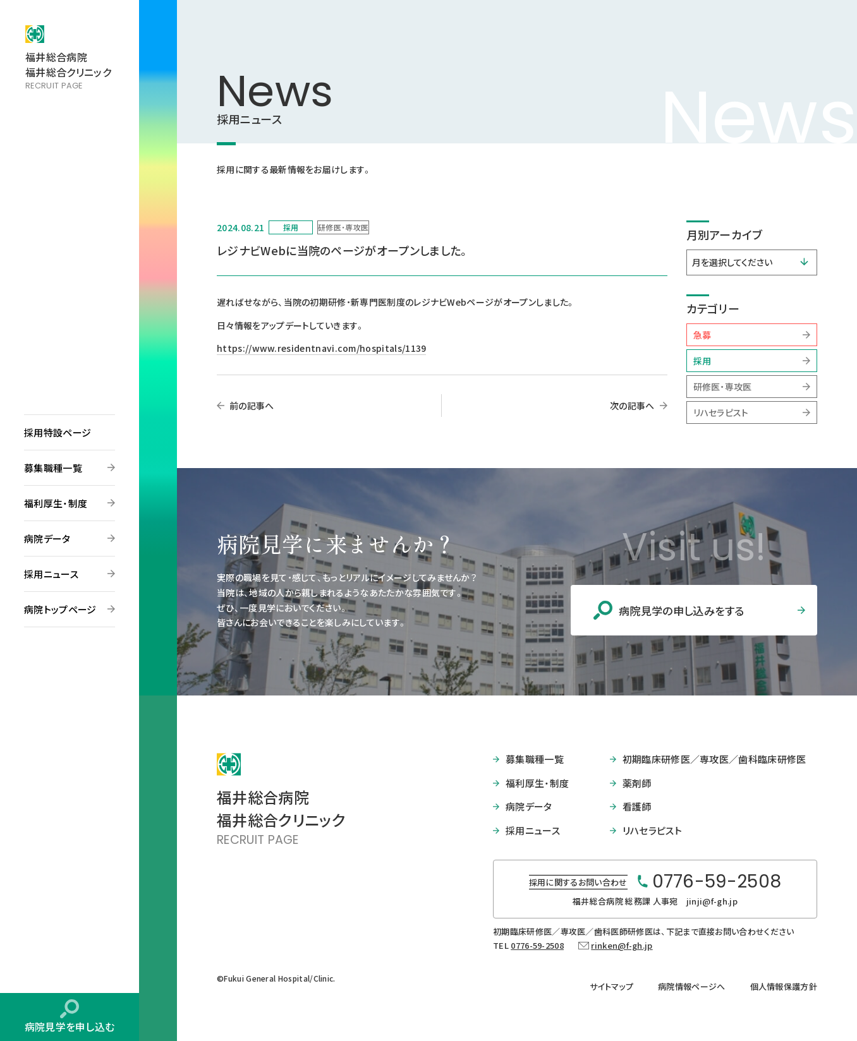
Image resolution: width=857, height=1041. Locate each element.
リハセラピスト (721, 412)
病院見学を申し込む (70, 1026)
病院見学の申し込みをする (682, 610)
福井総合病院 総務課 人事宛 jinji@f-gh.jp (655, 901)
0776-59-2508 (537, 945)
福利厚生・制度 (55, 503)
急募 (702, 334)
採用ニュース (51, 574)
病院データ (47, 538)
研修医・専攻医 (722, 386)
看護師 (637, 806)
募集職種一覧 (53, 467)
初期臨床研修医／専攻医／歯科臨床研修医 (714, 759)
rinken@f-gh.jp (621, 945)
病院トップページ (60, 609)
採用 (702, 360)
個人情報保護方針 (784, 986)
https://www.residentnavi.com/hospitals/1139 (321, 348)
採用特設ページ (57, 432)
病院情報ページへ (692, 986)
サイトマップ (611, 986)
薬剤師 (637, 783)
